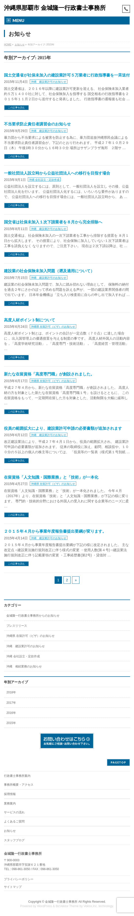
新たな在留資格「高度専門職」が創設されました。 (49, 374)
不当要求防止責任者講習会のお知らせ (37, 124)
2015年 (11, 723)
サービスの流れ (14, 812)
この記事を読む (16, 107)
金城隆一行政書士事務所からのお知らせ (33, 615)
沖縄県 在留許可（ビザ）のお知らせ (53, 326)
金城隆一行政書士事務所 (61, 901)
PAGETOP (118, 762)
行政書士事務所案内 (17, 776)
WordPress (44, 906)
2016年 (11, 713)
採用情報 (10, 794)
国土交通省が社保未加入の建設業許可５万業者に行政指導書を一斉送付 (67, 75)
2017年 (11, 702)
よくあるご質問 (14, 821)
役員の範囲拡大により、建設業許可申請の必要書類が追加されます (63, 428)
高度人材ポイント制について (29, 320)
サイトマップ (13, 887)
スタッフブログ (14, 840)
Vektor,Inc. (91, 906)
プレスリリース (16, 625)
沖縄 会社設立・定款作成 (44, 179)
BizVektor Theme (67, 906)
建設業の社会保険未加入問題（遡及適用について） (49, 271)
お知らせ (10, 831)
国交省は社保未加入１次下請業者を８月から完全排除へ (53, 222)
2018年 (11, 692)
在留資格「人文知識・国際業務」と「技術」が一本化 (51, 477)
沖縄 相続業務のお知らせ (24, 666)
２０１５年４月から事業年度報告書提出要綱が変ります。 (55, 531)
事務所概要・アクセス (18, 784)
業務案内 (10, 803)
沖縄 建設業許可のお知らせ (48, 81)
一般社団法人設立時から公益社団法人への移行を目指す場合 (57, 173)
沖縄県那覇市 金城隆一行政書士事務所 (55, 8)
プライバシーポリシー (18, 879)
